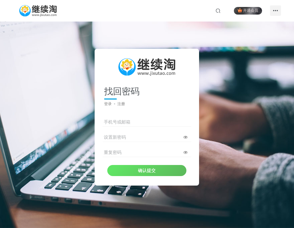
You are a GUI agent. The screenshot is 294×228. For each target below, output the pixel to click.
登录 (108, 104)
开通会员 (248, 10)
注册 (121, 104)
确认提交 (147, 170)
